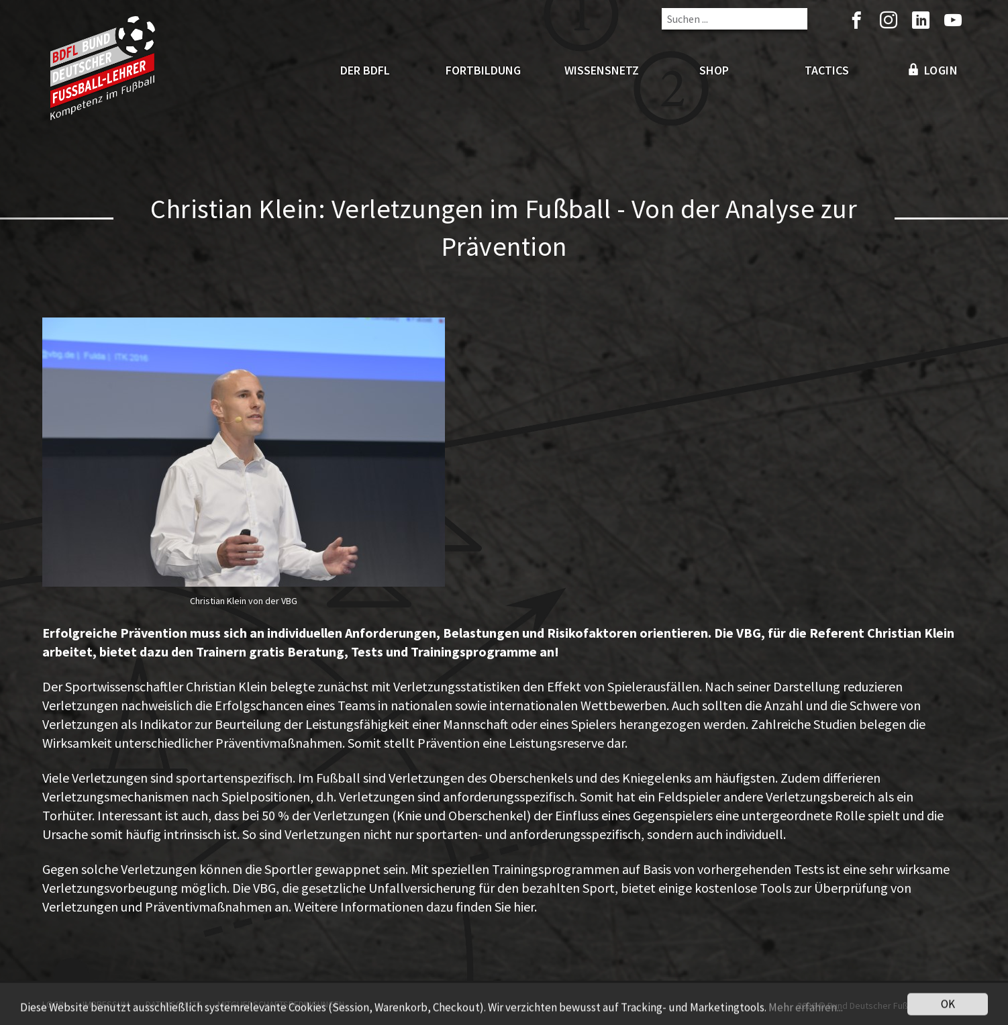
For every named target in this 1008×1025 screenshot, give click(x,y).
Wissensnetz (601, 70)
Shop (714, 70)
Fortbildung (483, 70)
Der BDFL (365, 70)
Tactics (827, 70)
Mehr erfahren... (805, 1010)
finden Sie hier (495, 906)
